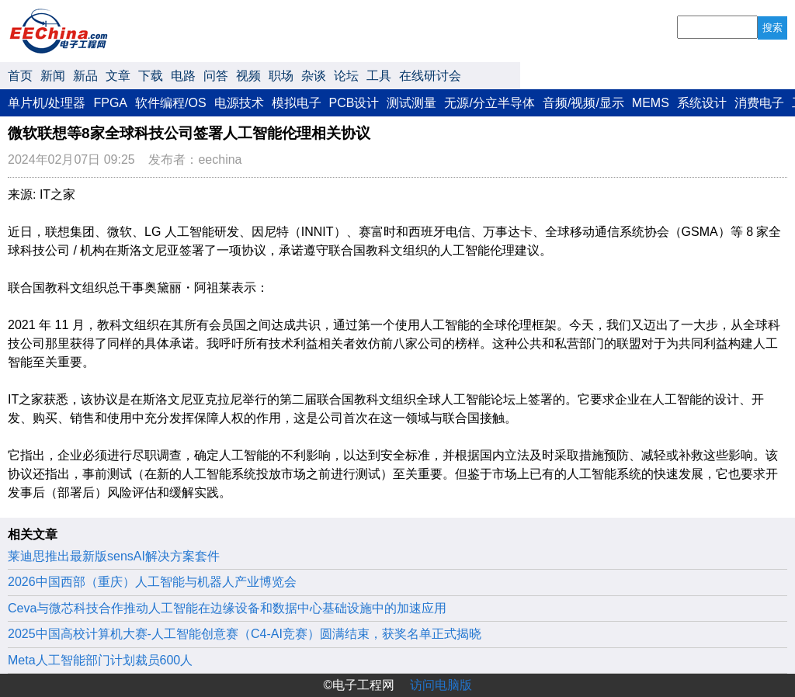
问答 (215, 75)
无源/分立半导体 (489, 102)
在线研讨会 (430, 75)
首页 (20, 75)
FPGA (110, 102)
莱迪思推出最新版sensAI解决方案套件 (114, 556)
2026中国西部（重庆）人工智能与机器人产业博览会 (152, 581)
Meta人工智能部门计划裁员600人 (100, 660)
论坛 (346, 75)
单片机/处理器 (46, 102)
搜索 (772, 27)
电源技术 (239, 102)
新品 (85, 75)
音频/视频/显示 (583, 102)
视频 (248, 75)
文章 (118, 75)
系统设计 (702, 102)
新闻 (52, 75)
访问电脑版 (441, 685)
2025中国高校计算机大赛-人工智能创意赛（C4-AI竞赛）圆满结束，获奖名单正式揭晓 (244, 633)
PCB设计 (354, 102)
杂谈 (313, 75)
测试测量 (411, 102)
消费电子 (759, 102)
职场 (281, 75)
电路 (183, 75)
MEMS (650, 102)
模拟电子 (296, 102)
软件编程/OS (171, 102)
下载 (150, 75)
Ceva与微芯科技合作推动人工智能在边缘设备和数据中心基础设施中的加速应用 (227, 608)
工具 (378, 75)
